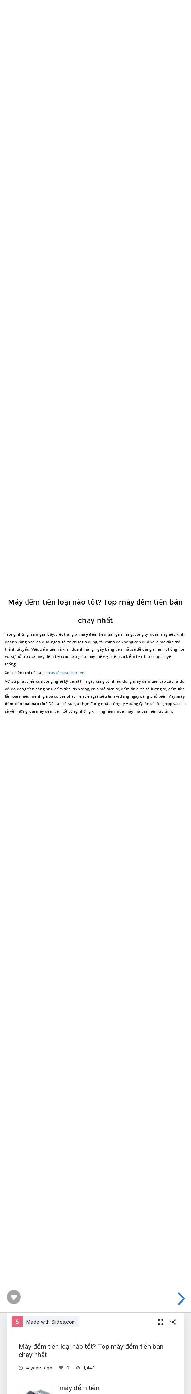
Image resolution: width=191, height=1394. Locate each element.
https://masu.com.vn (64, 672)
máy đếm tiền (79, 1388)
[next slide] (180, 1298)
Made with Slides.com (51, 1322)
